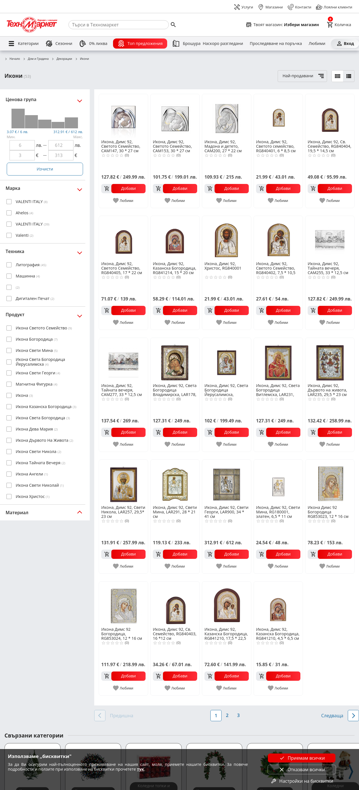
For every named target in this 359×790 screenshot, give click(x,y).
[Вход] (345, 43)
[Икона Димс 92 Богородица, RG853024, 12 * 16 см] (123, 604)
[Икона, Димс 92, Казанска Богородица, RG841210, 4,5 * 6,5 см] (278, 604)
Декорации (62, 59)
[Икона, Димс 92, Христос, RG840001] (226, 238)
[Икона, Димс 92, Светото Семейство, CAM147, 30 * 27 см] (123, 116)
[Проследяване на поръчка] (276, 43)
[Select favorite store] (282, 24)
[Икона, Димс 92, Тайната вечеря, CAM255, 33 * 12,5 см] (329, 238)
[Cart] (339, 24)
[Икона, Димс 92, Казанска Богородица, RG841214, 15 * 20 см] (175, 238)
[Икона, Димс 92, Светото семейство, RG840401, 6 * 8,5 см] (278, 116)
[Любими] (316, 43)
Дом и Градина (36, 59)
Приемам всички (302, 758)
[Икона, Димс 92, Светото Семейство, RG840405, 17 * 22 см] (123, 238)
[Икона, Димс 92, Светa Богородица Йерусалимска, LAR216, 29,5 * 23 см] (226, 360)
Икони (82, 59)
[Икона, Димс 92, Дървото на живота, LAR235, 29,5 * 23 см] (329, 360)
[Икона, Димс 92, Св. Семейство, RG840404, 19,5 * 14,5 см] (329, 116)
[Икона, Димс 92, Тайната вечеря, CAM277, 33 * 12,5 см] (123, 360)
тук (140, 769)
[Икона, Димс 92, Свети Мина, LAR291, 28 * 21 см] (175, 482)
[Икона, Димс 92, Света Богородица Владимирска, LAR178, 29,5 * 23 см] (175, 360)
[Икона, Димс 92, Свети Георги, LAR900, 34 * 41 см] (226, 482)
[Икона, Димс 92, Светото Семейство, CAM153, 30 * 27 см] (175, 116)
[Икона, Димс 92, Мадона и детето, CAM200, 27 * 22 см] (226, 116)
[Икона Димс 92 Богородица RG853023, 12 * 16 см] (329, 482)
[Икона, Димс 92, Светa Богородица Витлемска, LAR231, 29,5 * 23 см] (278, 360)
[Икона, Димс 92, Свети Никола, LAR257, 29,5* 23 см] (123, 482)
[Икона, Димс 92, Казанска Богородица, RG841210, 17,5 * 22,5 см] (226, 604)
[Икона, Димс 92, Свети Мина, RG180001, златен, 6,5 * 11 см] (278, 482)
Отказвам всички (302, 769)
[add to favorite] (123, 200)
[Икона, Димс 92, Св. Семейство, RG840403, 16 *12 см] (175, 604)
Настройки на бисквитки (301, 781)
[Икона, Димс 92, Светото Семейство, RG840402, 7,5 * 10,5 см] (278, 238)
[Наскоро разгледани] (223, 43)
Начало (12, 59)
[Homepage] (32, 24)
